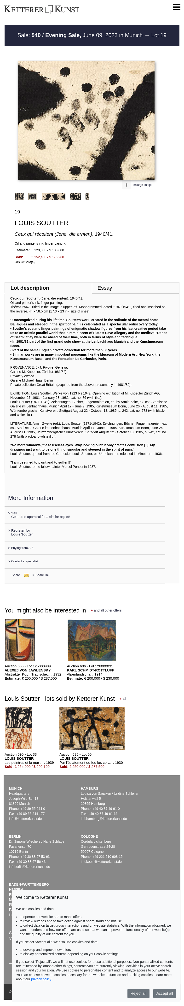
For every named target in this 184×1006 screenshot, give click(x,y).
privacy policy (41, 979)
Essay (105, 288)
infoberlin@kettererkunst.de (29, 867)
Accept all (164, 993)
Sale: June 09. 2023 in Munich (80, 35)
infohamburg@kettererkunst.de (104, 819)
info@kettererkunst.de (25, 819)
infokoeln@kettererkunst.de (101, 862)
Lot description (30, 288)
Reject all (138, 993)
